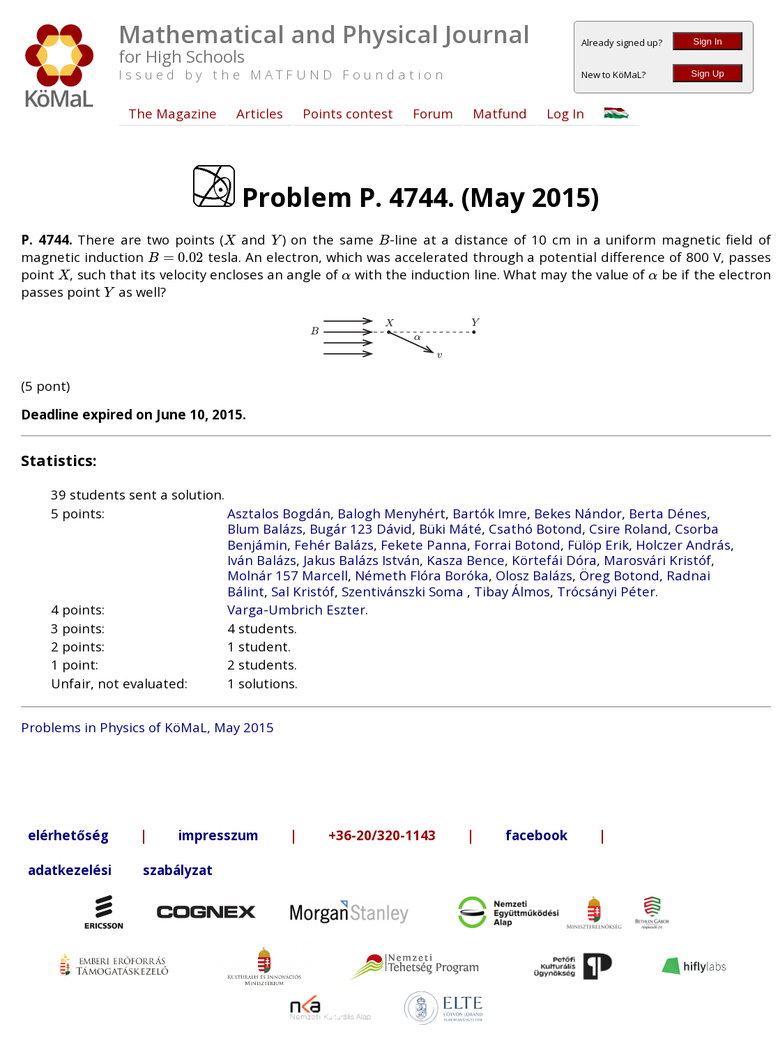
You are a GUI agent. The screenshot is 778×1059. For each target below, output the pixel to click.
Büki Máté (450, 528)
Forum (433, 113)
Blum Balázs (265, 528)
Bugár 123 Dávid (361, 528)
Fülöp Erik (598, 544)
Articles (259, 113)
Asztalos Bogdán (278, 513)
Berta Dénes (668, 513)
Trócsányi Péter (606, 591)
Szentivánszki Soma (404, 591)
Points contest (348, 113)
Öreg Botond (619, 575)
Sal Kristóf (303, 591)
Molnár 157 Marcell (287, 575)
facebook (536, 835)
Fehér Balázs (334, 544)
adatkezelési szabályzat (120, 870)
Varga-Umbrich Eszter (296, 609)
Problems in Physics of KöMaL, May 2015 (147, 727)
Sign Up (707, 73)
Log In (565, 113)
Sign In (707, 41)
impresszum (218, 835)
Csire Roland (628, 528)
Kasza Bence (466, 560)
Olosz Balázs (534, 575)
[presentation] (230, 239)
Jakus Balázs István (361, 560)
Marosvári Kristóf (657, 560)
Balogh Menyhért (391, 513)
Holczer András (683, 544)
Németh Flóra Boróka (422, 575)
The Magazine (172, 113)
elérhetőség (68, 835)
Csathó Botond (535, 528)
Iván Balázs (261, 560)
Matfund (500, 113)
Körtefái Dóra (554, 560)
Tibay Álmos (512, 591)
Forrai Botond (517, 544)
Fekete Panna (424, 544)
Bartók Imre (489, 513)
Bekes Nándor (578, 513)
